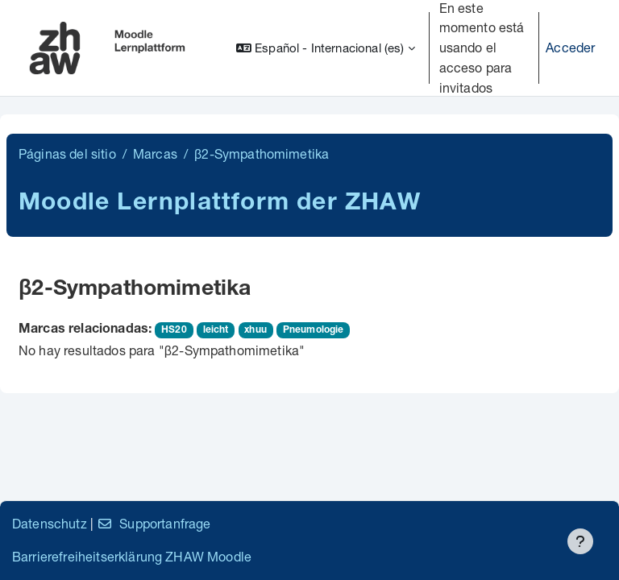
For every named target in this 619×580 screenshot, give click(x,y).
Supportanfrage (153, 523)
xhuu (255, 330)
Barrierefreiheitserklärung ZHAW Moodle (131, 556)
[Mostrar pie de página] (580, 541)
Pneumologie (313, 330)
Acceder (570, 47)
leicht (216, 330)
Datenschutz (49, 523)
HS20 (174, 330)
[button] (325, 48)
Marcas (155, 153)
